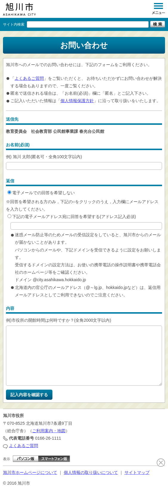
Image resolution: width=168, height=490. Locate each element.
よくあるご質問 (29, 78)
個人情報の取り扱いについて (91, 472)
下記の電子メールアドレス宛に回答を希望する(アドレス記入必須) (71, 216)
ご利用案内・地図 (49, 430)
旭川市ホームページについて (30, 472)
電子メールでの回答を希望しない (41, 192)
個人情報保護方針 (77, 100)
